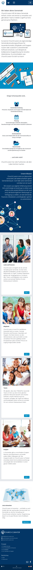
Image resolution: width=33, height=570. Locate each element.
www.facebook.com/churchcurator (10, 538)
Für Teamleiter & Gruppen (8, 551)
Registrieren (26, 522)
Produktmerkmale (6, 546)
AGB (3, 557)
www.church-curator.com (8, 540)
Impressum (5, 559)
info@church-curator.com (8, 536)
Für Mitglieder (5, 549)
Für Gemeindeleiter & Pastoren (9, 547)
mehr (27, 292)
